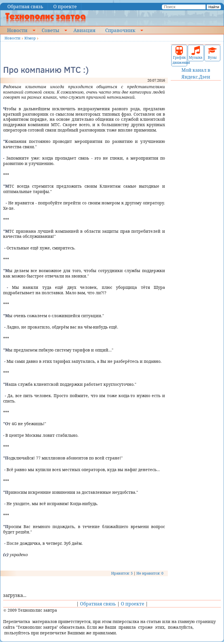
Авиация (84, 30)
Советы (50, 30)
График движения (179, 55)
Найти (213, 7)
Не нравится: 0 (149, 573)
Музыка (195, 53)
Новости (17, 30)
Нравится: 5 (122, 573)
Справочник (120, 30)
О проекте (65, 6)
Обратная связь (25, 6)
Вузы (212, 53)
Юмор (30, 38)
